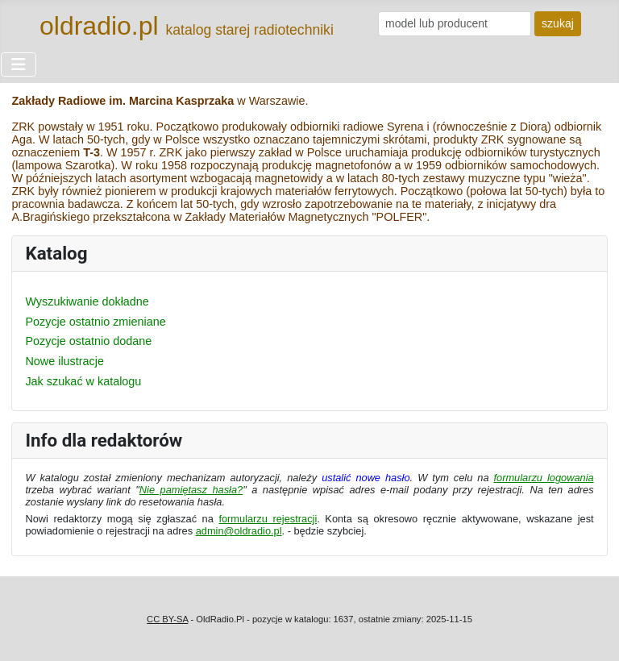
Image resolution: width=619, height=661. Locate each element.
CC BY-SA (167, 619)
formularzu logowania (544, 478)
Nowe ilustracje (64, 361)
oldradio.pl (99, 25)
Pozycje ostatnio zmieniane (95, 321)
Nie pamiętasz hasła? (191, 490)
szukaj (558, 23)
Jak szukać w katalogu (83, 381)
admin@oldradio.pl (239, 531)
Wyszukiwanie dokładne (86, 301)
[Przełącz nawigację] (18, 64)
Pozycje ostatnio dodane (88, 341)
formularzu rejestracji (267, 519)
